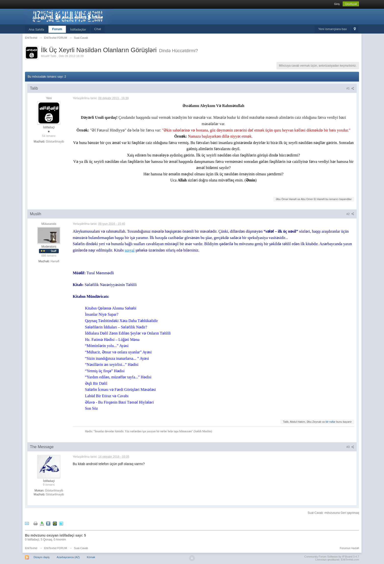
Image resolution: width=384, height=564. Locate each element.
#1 (350, 88)
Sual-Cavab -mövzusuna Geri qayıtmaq (333, 513)
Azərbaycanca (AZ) (68, 557)
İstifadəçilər (78, 29)
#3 (350, 447)
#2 (350, 214)
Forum (57, 29)
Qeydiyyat (351, 3)
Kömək (91, 557)
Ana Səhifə (36, 29)
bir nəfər (331, 421)
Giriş (337, 3)
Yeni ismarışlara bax (332, 29)
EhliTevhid (31, 548)
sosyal (129, 250)
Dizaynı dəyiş (41, 557)
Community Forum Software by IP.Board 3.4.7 (331, 556)
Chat (97, 29)
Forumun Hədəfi (349, 548)
